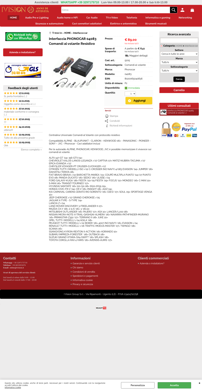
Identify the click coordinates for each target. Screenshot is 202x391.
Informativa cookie (13, 387)
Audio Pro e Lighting (34, 18)
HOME (9, 18)
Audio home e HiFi (66, 18)
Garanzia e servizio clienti (86, 264)
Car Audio (91, 18)
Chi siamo (78, 268)
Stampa (114, 117)
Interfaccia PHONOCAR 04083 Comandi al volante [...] (177, 113)
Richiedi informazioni (121, 126)
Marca (179, 59)
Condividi (115, 122)
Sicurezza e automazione (48, 24)
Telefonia (133, 18)
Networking (189, 18)
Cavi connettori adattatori (86, 24)
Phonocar (130, 71)
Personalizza (138, 385)
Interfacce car (191, 47)
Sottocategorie (179, 68)
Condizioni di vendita (84, 273)
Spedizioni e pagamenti (85, 277)
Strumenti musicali (157, 24)
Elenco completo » (31, 151)
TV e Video (113, 18)
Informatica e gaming (160, 18)
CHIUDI (199, 382)
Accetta (174, 385)
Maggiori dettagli (138, 57)
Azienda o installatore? (152, 264)
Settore (179, 51)
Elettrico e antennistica (124, 24)
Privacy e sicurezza (83, 285)
